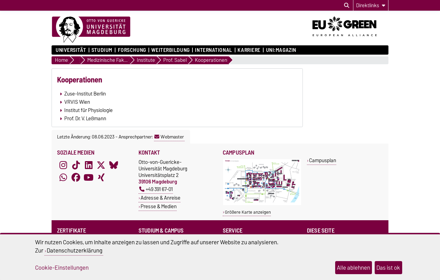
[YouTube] (88, 177)
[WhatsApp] (63, 177)
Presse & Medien (159, 206)
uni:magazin (281, 50)
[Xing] (101, 177)
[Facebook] (76, 177)
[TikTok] (76, 165)
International (213, 50)
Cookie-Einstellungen (62, 267)
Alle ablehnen (353, 267)
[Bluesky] (114, 165)
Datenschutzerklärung (74, 250)
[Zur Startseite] (91, 30)
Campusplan (322, 160)
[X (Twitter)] (101, 165)
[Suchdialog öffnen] (346, 5)
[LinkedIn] (88, 165)
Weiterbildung (170, 50)
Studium (101, 50)
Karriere (249, 50)
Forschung (132, 50)
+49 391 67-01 (156, 189)
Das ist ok (388, 267)
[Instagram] (63, 165)
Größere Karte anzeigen (248, 212)
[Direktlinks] (370, 5)
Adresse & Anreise (160, 197)
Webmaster (169, 137)
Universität (71, 50)
